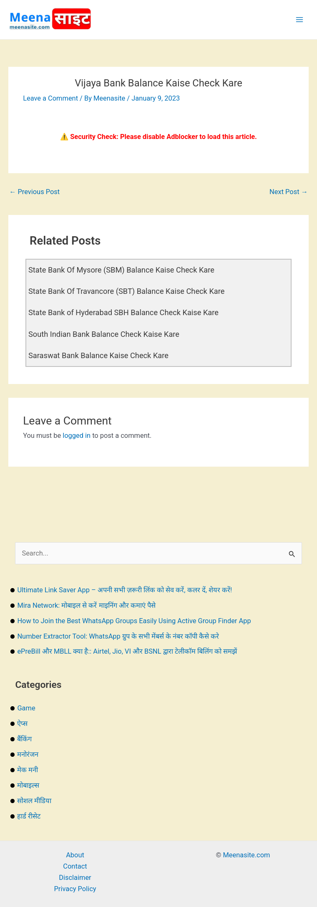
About (75, 855)
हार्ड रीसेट (28, 816)
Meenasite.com (246, 855)
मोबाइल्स (28, 785)
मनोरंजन (27, 754)
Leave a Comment (50, 98)
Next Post (288, 192)
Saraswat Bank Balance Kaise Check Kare (98, 355)
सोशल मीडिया (34, 801)
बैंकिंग (24, 739)
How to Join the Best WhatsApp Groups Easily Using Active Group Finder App (134, 621)
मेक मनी (27, 770)
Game (26, 708)
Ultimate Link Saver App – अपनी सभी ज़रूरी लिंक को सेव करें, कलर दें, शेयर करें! (124, 590)
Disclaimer (75, 878)
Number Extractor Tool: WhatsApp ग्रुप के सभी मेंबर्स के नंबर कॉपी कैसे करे (118, 636)
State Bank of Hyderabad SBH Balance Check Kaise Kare (123, 312)
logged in (77, 436)
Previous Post (34, 192)
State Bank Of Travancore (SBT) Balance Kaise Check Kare (126, 291)
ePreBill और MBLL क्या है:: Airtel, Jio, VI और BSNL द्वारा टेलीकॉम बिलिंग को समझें (126, 651)
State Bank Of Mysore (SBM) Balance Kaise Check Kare (121, 269)
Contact (75, 866)
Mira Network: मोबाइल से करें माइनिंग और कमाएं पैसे (86, 605)
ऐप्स (22, 724)
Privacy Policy (75, 889)
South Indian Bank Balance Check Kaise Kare (103, 334)
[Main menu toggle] (299, 19)
